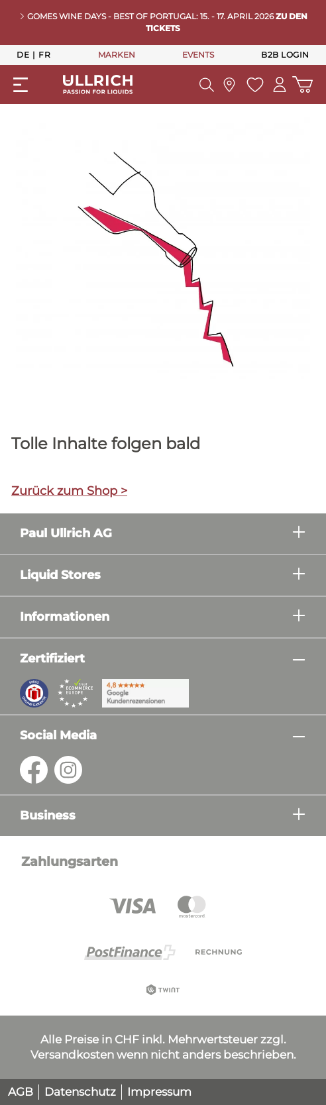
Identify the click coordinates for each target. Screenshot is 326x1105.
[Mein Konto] (279, 84)
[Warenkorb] (302, 84)
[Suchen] (206, 85)
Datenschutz (80, 1091)
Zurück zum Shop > (69, 491)
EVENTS (198, 55)
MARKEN (116, 55)
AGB (20, 1091)
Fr (44, 54)
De (23, 54)
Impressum (159, 1091)
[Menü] (20, 85)
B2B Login (285, 55)
